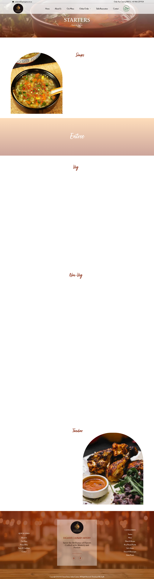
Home (73, 25)
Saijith (102, 576)
